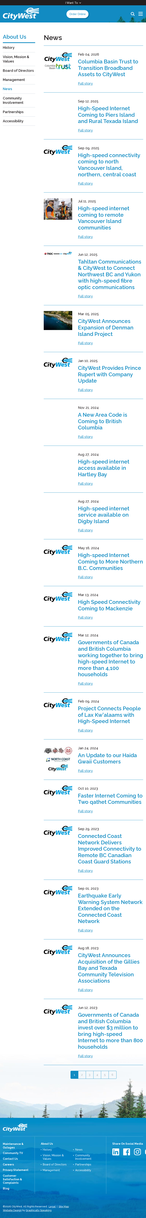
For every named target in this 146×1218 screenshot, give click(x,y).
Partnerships (13, 112)
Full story (85, 84)
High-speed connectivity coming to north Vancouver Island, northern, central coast (109, 165)
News (7, 89)
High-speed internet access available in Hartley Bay (103, 468)
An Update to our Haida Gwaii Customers (107, 758)
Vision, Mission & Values (16, 59)
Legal (52, 1206)
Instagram (138, 1152)
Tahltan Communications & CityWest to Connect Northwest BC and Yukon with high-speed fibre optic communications (109, 274)
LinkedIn (116, 1152)
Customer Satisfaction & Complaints (12, 1179)
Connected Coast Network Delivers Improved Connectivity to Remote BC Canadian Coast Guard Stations (109, 849)
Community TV (13, 1153)
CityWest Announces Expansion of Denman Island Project (105, 327)
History (8, 48)
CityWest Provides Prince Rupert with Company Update (109, 374)
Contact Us (10, 1158)
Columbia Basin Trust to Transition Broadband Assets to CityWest (108, 68)
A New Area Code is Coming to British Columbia (102, 421)
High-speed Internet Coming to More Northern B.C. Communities (110, 561)
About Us (47, 1143)
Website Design (12, 1210)
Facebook (127, 1152)
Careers (8, 1164)
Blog (6, 1188)
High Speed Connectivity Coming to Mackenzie (109, 605)
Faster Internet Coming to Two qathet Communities (110, 799)
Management (14, 80)
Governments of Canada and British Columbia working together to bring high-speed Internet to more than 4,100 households (110, 658)
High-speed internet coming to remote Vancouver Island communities (103, 218)
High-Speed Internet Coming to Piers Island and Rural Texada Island (108, 114)
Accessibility (13, 121)
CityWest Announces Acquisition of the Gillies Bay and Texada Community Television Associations (109, 968)
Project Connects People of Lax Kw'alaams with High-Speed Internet (109, 714)
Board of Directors (18, 71)
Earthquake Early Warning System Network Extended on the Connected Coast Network (110, 908)
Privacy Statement (15, 1170)
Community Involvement (13, 100)
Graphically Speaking (39, 1210)
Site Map (64, 1206)
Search (132, 14)
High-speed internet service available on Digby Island (103, 514)
